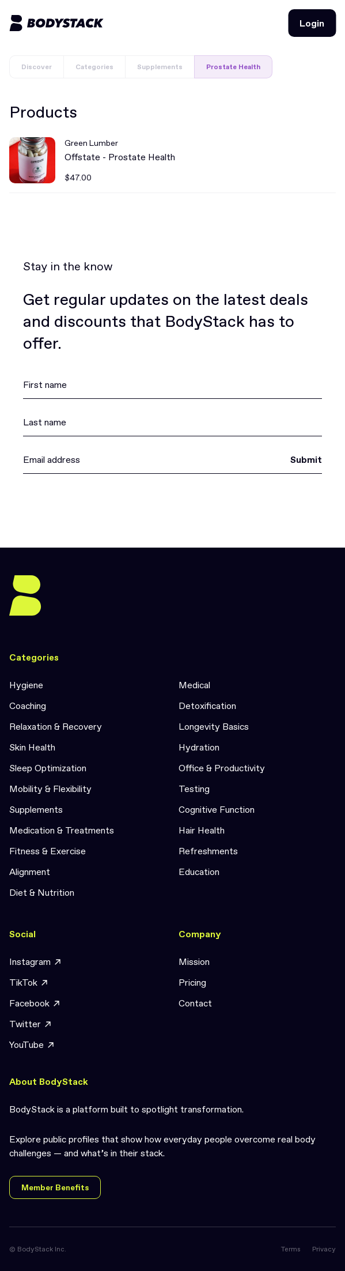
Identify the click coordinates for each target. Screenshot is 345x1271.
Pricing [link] (192, 982)
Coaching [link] (27, 705)
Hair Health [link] (202, 830)
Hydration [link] (199, 747)
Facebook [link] (35, 1003)
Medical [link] (194, 684)
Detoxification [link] (207, 705)
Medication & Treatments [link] (61, 830)
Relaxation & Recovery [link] (55, 726)
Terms (291, 1249)
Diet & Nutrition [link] (41, 892)
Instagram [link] (35, 961)
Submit (306, 459)
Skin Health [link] (32, 747)
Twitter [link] (30, 1024)
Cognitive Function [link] (217, 809)
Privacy (324, 1249)
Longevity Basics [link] (214, 726)
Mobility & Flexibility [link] (50, 788)
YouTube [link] (32, 1044)
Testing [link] (194, 788)
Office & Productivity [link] (222, 767)
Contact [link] (195, 1003)
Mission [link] (194, 961)
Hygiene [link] (26, 684)
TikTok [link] (29, 982)
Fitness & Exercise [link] (47, 850)
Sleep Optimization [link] (47, 767)
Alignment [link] (29, 871)
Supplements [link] (36, 809)
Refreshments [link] (208, 850)
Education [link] (199, 871)
